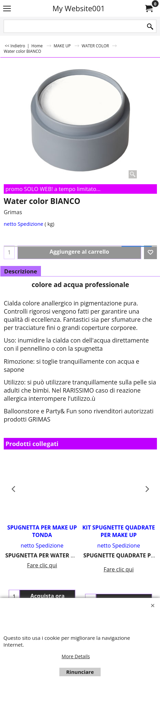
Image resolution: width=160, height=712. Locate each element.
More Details (76, 656)
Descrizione (20, 271)
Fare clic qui (42, 565)
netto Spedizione (23, 223)
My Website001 (79, 8)
